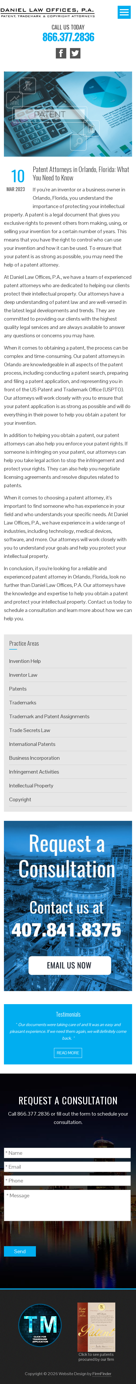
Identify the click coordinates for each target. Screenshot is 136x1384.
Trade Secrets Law (29, 730)
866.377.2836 (68, 36)
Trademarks (22, 702)
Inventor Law (23, 675)
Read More (68, 1053)
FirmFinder (102, 1373)
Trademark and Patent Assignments (49, 716)
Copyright (20, 799)
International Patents (32, 744)
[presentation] (44, 1233)
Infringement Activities (34, 771)
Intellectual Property (31, 785)
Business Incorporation (34, 758)
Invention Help (25, 661)
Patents (17, 688)
